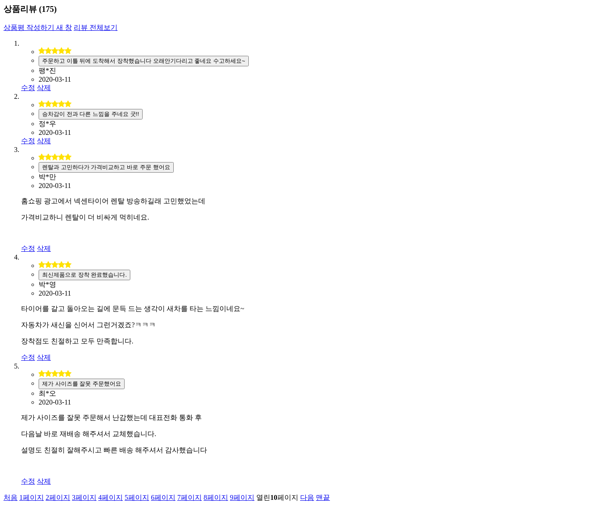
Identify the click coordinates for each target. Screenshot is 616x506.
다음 (307, 497)
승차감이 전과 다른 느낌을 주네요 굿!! (90, 114)
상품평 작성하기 (38, 27)
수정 (28, 87)
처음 (11, 497)
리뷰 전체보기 (96, 27)
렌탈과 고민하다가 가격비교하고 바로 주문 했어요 (106, 167)
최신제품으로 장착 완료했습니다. (84, 274)
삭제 (44, 87)
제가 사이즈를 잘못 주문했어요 (81, 383)
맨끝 (323, 497)
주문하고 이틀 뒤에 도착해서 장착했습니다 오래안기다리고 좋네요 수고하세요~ (143, 61)
